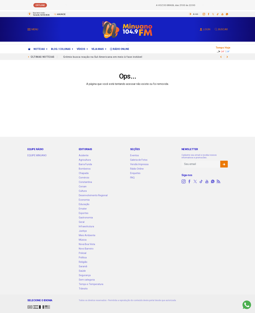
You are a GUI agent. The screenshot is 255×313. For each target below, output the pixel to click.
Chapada (84, 173)
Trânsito (83, 288)
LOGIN (205, 29)
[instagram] (202, 14)
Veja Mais (97, 49)
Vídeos (81, 49)
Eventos (134, 155)
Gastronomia (86, 217)
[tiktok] (216, 14)
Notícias (39, 49)
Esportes (83, 213)
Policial (82, 253)
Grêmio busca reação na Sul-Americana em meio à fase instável (102, 56)
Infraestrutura (86, 226)
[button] (29, 30)
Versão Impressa (139, 164)
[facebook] (207, 14)
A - (197, 14)
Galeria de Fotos (138, 159)
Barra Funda (85, 164)
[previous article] (227, 57)
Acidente (84, 155)
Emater (83, 208)
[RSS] (218, 181)
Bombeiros (85, 168)
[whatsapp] (225, 14)
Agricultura (85, 159)
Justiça (83, 230)
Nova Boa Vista (87, 244)
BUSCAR (221, 29)
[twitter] (211, 14)
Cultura (83, 191)
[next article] (221, 57)
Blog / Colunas (61, 49)
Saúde (82, 270)
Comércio (84, 177)
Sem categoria (87, 279)
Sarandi (83, 266)
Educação (84, 204)
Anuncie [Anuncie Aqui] (60, 14)
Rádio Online (119, 49)
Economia (84, 199)
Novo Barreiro (86, 248)
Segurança (85, 275)
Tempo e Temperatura (91, 284)
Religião (83, 262)
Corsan (82, 186)
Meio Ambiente (87, 235)
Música (82, 239)
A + (194, 14)
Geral (81, 222)
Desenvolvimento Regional (93, 195)
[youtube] (220, 14)
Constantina (85, 182)
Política (83, 257)
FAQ (132, 177)
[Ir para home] (29, 49)
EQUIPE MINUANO (37, 155)
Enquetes (135, 173)
